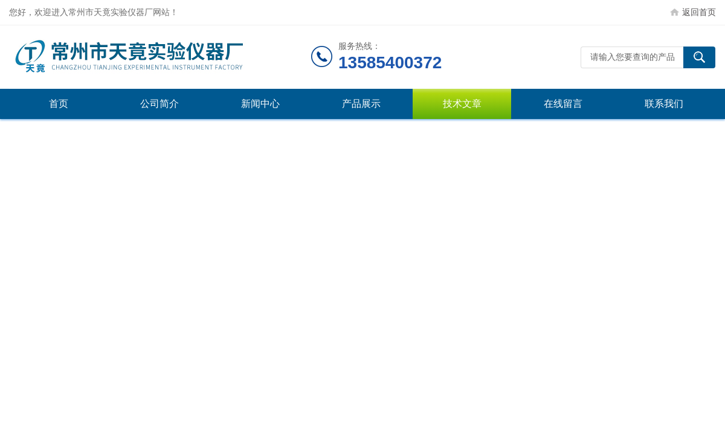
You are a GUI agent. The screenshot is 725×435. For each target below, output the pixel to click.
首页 (58, 103)
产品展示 (361, 103)
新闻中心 (260, 103)
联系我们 (664, 103)
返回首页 (699, 12)
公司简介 (159, 103)
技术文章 (462, 103)
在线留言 (563, 103)
